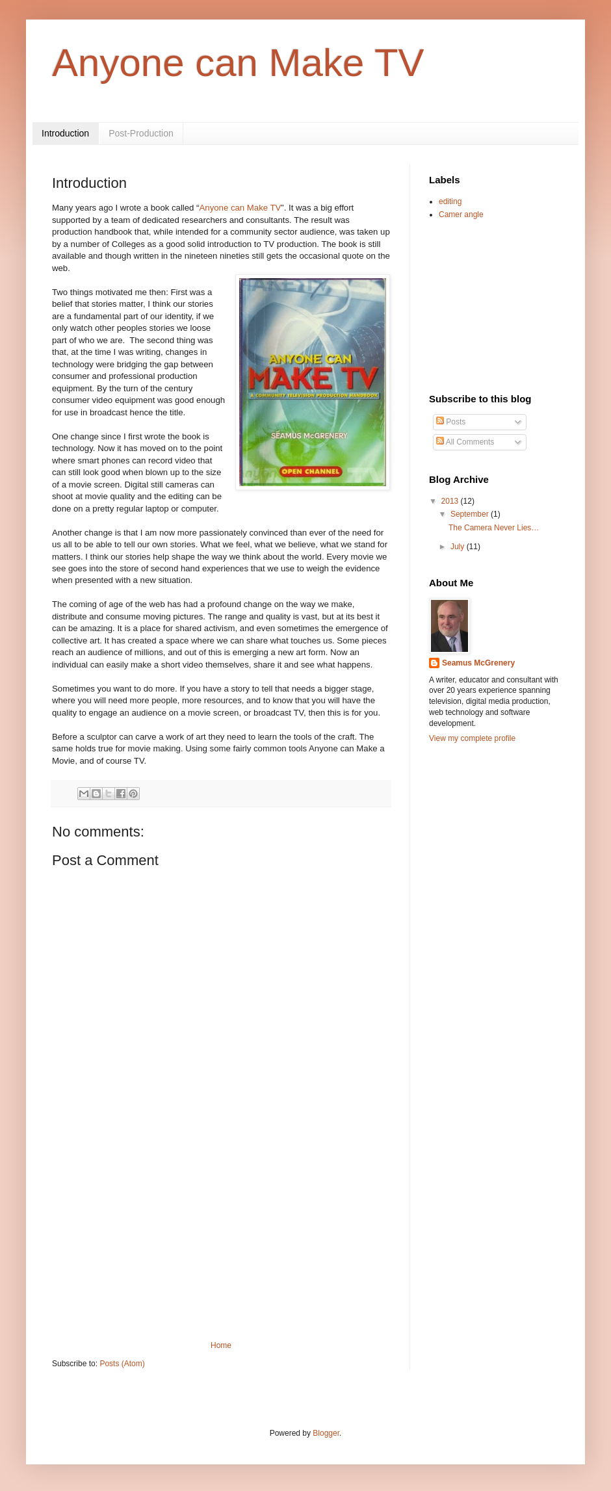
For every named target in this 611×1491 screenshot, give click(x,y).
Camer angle (461, 214)
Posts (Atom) (121, 1363)
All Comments (465, 442)
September (470, 514)
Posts (450, 421)
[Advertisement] (221, 1243)
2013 (451, 501)
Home (221, 1345)
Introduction (65, 133)
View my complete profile (472, 738)
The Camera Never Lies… (493, 527)
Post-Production (141, 133)
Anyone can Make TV (238, 62)
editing (450, 201)
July (458, 546)
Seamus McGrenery (478, 663)
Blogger (326, 1433)
